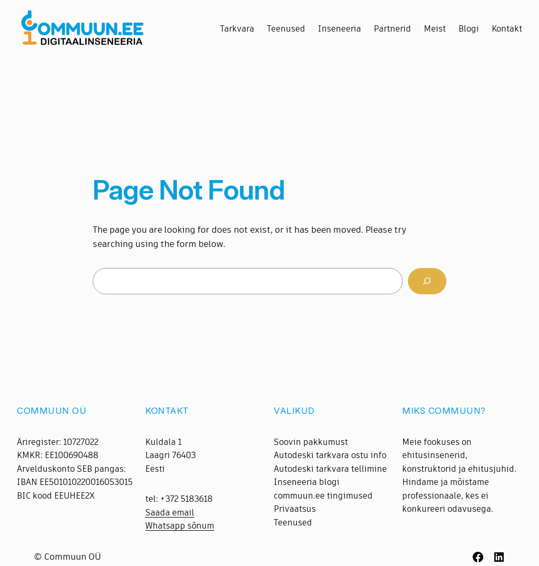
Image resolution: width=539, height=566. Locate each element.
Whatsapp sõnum (179, 526)
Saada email (169, 513)
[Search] (427, 281)
